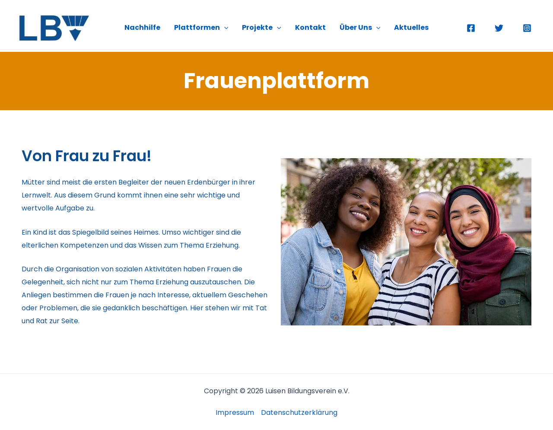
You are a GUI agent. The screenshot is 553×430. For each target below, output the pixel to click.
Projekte (261, 27)
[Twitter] (499, 28)
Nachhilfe (142, 27)
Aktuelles (411, 27)
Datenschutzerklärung (299, 412)
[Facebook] (471, 28)
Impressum (235, 412)
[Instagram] (527, 28)
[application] (224, 27)
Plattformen (201, 27)
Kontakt (310, 27)
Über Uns (360, 27)
